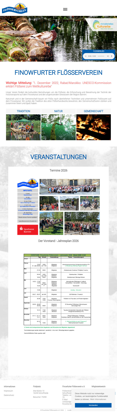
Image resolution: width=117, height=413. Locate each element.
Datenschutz (9, 395)
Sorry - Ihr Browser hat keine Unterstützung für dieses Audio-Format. (99, 56)
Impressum (8, 391)
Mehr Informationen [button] (98, 399)
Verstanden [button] (93, 405)
